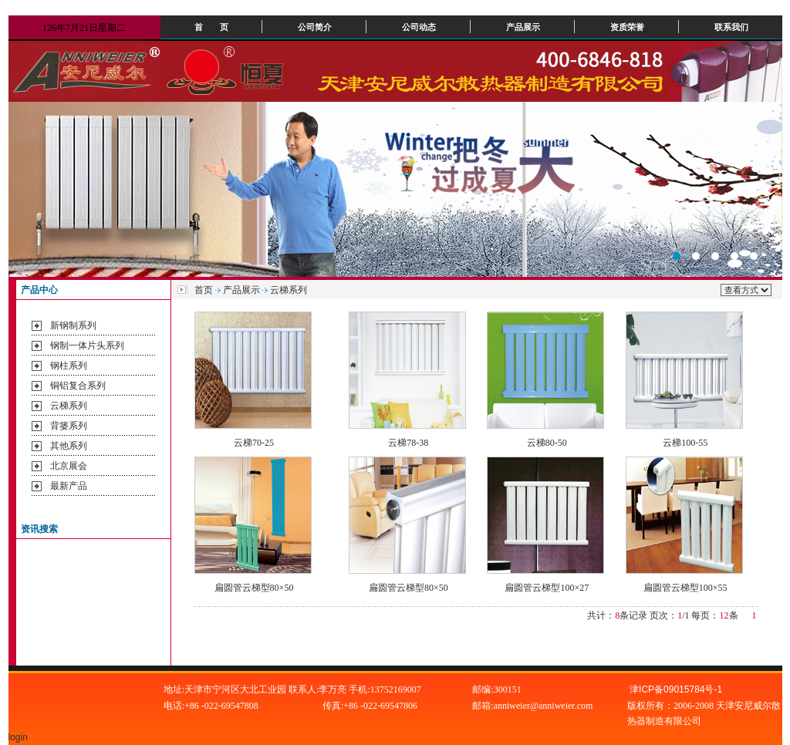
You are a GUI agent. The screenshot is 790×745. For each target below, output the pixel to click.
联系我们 (731, 27)
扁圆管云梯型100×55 (685, 587)
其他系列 (68, 445)
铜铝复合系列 (78, 385)
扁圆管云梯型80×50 (254, 587)
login (19, 737)
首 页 (211, 27)
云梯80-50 (547, 442)
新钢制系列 (73, 325)
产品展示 (523, 27)
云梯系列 (68, 405)
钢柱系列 (68, 365)
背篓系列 (68, 425)
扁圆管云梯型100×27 (547, 587)
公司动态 (419, 27)
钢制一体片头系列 (87, 345)
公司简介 (315, 27)
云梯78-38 (408, 442)
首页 (203, 290)
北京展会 (68, 465)
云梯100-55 (685, 442)
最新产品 (68, 485)
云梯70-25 (254, 442)
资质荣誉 (627, 27)
